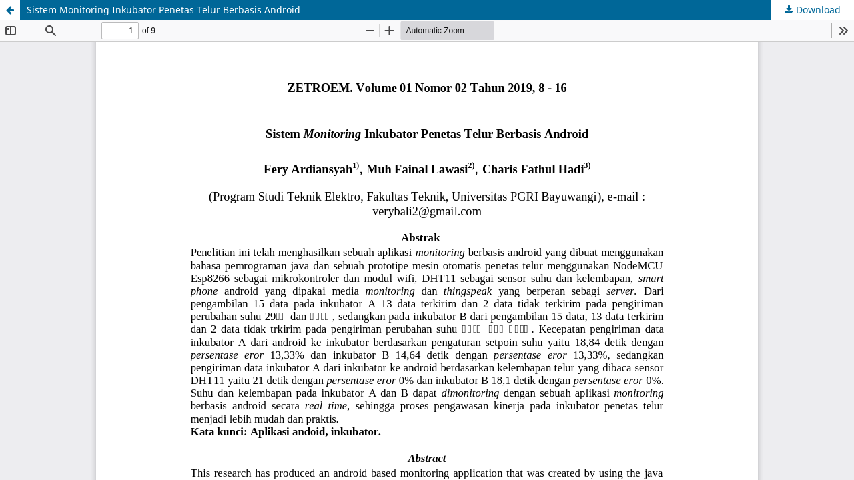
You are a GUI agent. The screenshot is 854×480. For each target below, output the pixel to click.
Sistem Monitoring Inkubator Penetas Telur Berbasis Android (163, 9)
